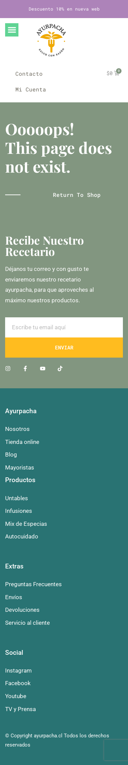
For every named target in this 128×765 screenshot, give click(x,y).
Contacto (29, 73)
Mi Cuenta (30, 89)
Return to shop (77, 194)
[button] (11, 30)
